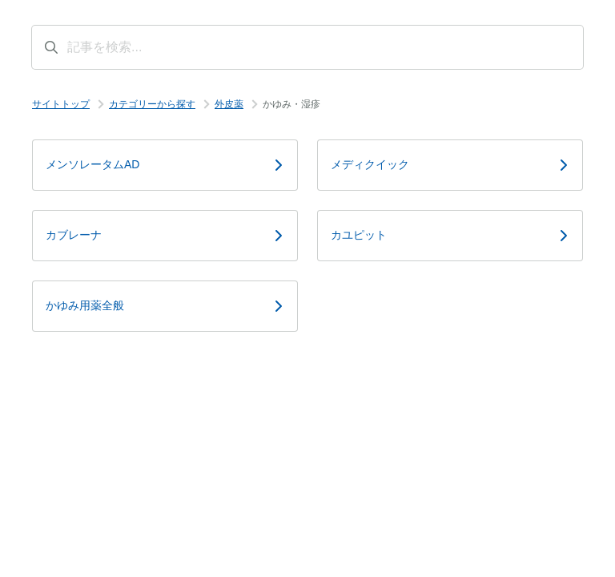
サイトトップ (61, 104)
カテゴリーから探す (152, 104)
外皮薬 (229, 104)
